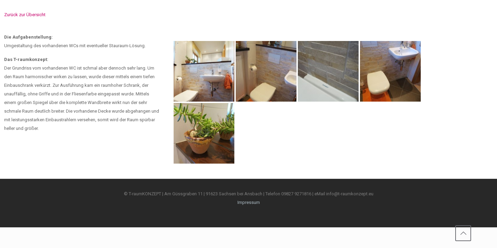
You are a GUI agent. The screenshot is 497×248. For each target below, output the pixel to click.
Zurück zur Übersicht (25, 14)
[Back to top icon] (463, 233)
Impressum (248, 202)
